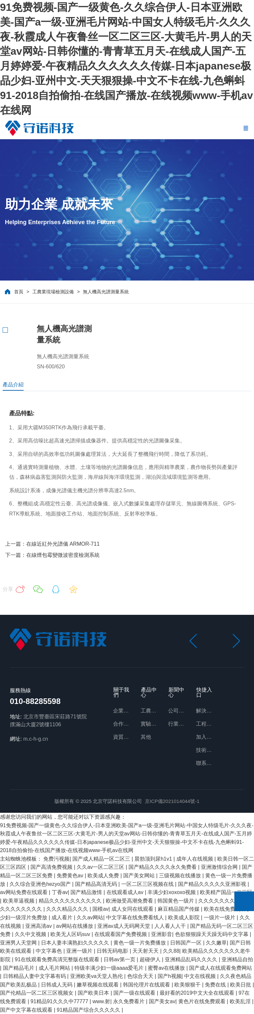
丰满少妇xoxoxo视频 (172, 892)
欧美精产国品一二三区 (226, 892)
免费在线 (216, 984)
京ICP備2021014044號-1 (172, 801)
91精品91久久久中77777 (60, 1001)
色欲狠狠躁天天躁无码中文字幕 (212, 934)
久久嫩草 (216, 943)
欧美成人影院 (184, 917)
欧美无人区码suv (70, 934)
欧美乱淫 (241, 1001)
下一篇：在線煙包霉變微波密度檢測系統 (52, 555)
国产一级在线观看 (135, 993)
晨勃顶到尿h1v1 (153, 859)
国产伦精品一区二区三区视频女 (37, 993)
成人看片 (62, 917)
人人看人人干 (170, 926)
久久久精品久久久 (67, 909)
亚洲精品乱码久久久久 (192, 959)
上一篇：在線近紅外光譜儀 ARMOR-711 (52, 544)
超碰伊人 (151, 959)
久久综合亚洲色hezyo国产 (41, 884)
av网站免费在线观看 (24, 892)
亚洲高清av (39, 926)
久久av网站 (90, 917)
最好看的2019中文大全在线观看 (198, 993)
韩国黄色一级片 (176, 901)
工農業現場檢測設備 (53, 291)
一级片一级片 (220, 917)
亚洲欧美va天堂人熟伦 (97, 976)
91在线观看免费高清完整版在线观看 (58, 959)
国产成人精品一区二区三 (101, 859)
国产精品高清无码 (96, 884)
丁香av (60, 892)
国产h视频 (170, 976)
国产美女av (162, 1001)
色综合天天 (141, 976)
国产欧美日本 (94, 993)
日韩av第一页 (120, 959)
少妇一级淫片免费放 (24, 917)
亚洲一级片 (80, 951)
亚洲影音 (161, 934)
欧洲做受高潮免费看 (130, 901)
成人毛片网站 (55, 968)
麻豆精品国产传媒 (179, 909)
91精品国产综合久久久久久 (89, 1010)
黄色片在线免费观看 (202, 1001)
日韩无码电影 (113, 951)
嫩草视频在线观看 (98, 984)
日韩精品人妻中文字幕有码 (35, 976)
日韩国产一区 (186, 943)
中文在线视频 (200, 976)
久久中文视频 (31, 934)
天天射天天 (146, 951)
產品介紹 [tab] (13, 384)
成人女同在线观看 (133, 909)
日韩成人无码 (57, 984)
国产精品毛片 (19, 968)
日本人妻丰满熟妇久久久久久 (75, 943)
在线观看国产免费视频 (121, 934)
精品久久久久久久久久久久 (71, 901)
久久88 (171, 951)
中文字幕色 (49, 951)
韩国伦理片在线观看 (147, 984)
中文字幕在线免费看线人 (135, 917)
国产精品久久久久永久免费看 (163, 867)
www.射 (101, 1001)
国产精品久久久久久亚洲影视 (212, 884)
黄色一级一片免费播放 (140, 943)
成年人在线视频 (195, 859)
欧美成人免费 (104, 875)
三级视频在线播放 (180, 875)
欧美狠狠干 (188, 984)
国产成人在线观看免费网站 (220, 968)
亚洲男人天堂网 (19, 943)
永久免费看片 (129, 1001)
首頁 (18, 291)
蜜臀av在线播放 (167, 968)
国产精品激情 (86, 892)
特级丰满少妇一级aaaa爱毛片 (109, 968)
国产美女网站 (139, 875)
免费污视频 (56, 859)
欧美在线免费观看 (225, 909)
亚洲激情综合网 (220, 867)
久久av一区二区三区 (101, 867)
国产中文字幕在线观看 (27, 1010)
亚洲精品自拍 (237, 959)
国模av (100, 909)
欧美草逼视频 (19, 901)
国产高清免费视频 (52, 867)
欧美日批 (241, 984)
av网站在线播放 (75, 926)
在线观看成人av (126, 892)
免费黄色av (71, 875)
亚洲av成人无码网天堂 (124, 926)
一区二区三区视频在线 (148, 884)
